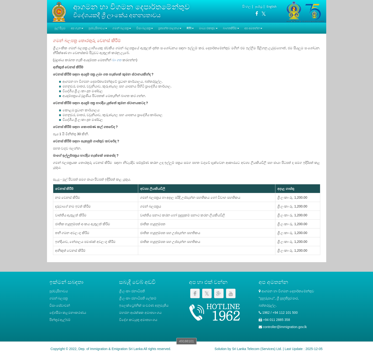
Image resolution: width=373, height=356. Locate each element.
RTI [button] (190, 28)
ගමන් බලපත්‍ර (58, 298)
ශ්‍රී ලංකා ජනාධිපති (132, 291)
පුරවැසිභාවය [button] (98, 28)
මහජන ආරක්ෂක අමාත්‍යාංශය (140, 312)
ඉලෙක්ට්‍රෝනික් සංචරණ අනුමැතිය (143, 305)
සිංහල (246, 6)
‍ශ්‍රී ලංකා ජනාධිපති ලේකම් (137, 298)
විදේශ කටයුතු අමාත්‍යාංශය (138, 320)
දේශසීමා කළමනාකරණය (67, 312)
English (271, 6)
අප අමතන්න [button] (253, 28)
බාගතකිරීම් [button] (231, 28)
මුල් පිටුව (60, 28)
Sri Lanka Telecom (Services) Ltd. (257, 349)
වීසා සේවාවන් (59, 305)
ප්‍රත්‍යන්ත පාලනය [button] (169, 28)
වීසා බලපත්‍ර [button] (144, 28)
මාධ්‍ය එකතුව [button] (208, 28)
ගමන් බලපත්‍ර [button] (121, 28)
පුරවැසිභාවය (58, 291)
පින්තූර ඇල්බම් (60, 320)
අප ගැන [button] (77, 28)
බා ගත (117, 60)
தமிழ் (259, 6)
